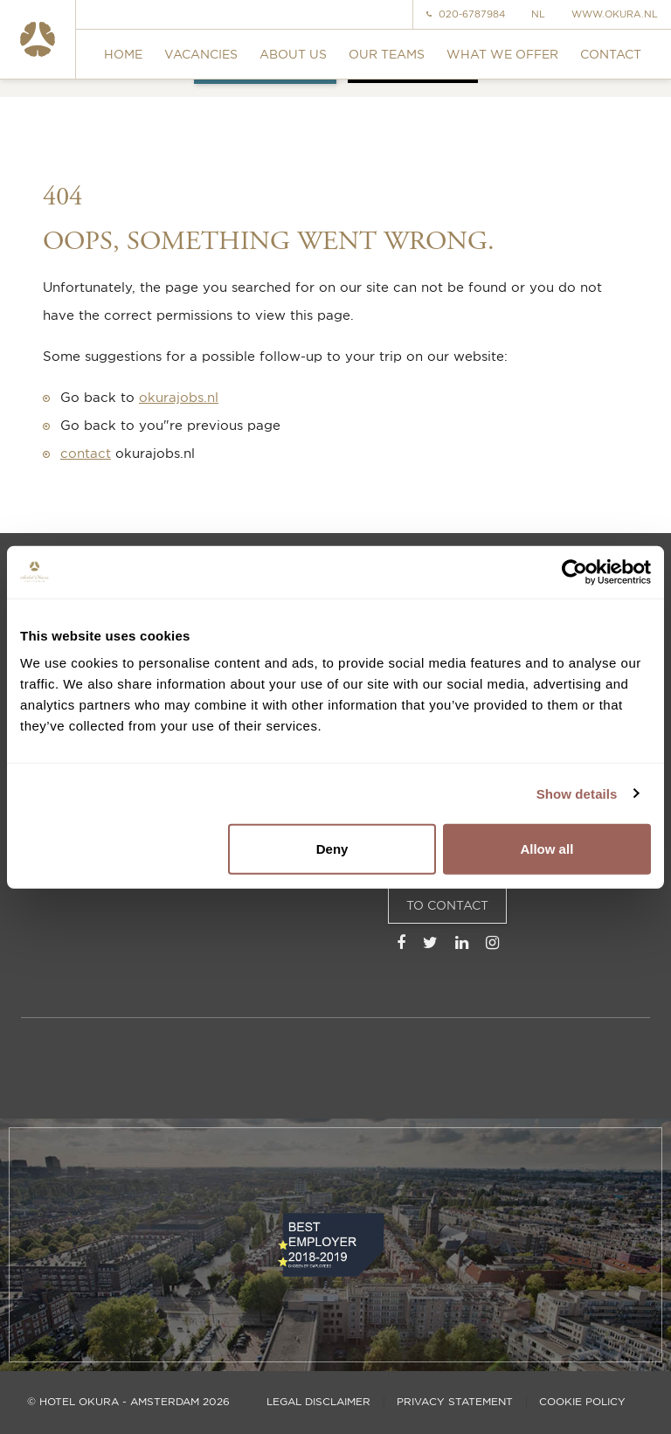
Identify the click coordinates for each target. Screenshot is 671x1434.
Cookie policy (582, 1401)
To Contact (447, 904)
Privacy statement (455, 1401)
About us (293, 53)
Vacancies (201, 53)
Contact (610, 53)
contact (85, 453)
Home (123, 53)
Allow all (546, 849)
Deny (332, 849)
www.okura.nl (614, 14)
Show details (577, 793)
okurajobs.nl (178, 397)
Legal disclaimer (318, 1401)
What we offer (502, 53)
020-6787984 (465, 14)
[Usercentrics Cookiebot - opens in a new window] (574, 571)
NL (538, 14)
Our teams (387, 53)
